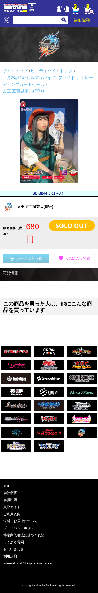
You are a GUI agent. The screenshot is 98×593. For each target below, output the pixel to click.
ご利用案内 (11, 514)
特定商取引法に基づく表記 (23, 535)
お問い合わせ (13, 549)
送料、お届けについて (20, 521)
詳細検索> (82, 20)
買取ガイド (11, 507)
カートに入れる (26, 258)
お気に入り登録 (74, 258)
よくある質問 (13, 542)
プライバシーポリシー (20, 528)
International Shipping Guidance (27, 563)
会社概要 (10, 493)
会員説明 (10, 500)
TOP (6, 486)
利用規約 (10, 556)
